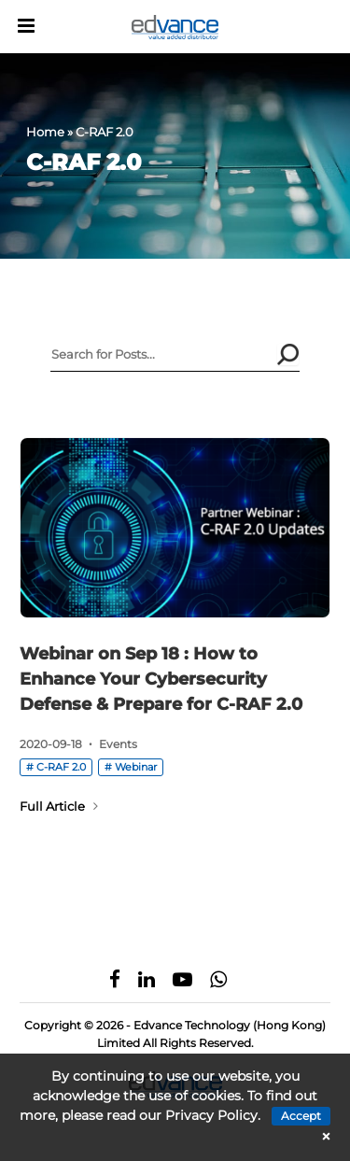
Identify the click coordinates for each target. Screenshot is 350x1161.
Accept (301, 1116)
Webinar (136, 766)
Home (45, 131)
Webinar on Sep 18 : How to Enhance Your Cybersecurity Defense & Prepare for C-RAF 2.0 (161, 679)
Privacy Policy (211, 1115)
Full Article (59, 806)
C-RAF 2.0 (61, 766)
